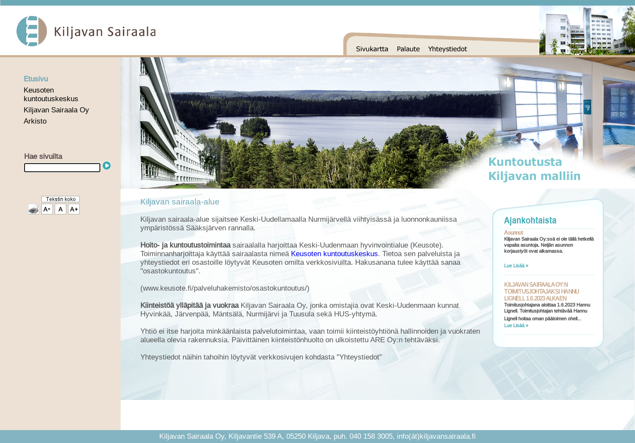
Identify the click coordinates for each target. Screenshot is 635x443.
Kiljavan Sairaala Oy (56, 110)
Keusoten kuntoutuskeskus (51, 94)
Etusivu (36, 79)
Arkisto (35, 121)
